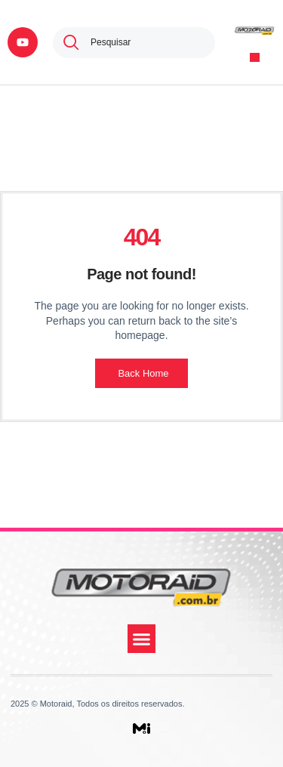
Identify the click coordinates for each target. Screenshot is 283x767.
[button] (255, 58)
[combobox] (134, 42)
